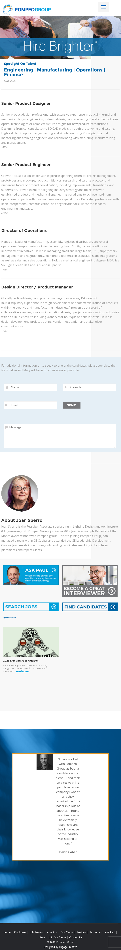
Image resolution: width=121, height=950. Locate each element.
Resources (95, 932)
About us (52, 932)
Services (81, 932)
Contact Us (75, 937)
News (42, 937)
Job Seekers (37, 932)
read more (22, 671)
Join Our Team (57, 937)
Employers (20, 932)
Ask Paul (110, 932)
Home (7, 932)
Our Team (67, 932)
